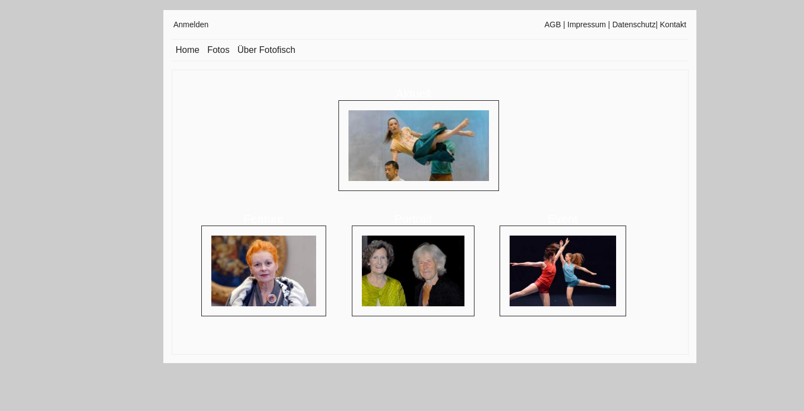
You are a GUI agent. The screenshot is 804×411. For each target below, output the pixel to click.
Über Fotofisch (267, 50)
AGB (553, 24)
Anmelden (191, 24)
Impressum (587, 24)
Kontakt (673, 24)
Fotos (218, 50)
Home (188, 50)
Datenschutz (634, 24)
